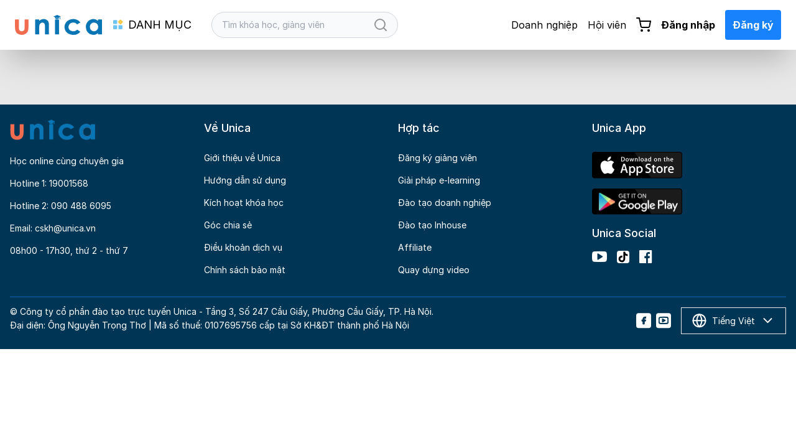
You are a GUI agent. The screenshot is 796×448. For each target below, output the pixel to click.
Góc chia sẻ (228, 225)
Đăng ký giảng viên (437, 157)
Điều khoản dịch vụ (243, 247)
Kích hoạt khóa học (244, 202)
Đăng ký (753, 25)
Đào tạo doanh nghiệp (444, 202)
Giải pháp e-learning (439, 180)
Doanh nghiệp (544, 25)
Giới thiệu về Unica (242, 157)
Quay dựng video (434, 269)
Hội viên (607, 25)
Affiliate (415, 247)
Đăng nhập (688, 25)
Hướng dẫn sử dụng (245, 180)
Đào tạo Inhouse (432, 225)
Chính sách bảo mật (244, 269)
